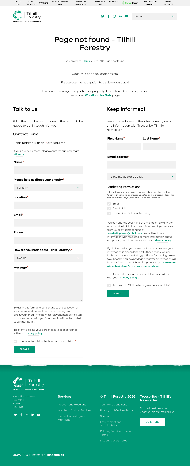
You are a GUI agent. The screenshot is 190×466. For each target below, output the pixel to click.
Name (19, 162)
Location (21, 197)
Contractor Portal (150, 3)
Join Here (152, 422)
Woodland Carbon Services (74, 410)
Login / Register (168, 3)
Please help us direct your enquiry (39, 180)
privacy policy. (162, 240)
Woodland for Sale (98, 95)
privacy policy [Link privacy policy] (33, 333)
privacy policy (128, 277)
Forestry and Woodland (72, 404)
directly (19, 154)
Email (18, 215)
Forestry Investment (81, 3)
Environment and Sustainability (110, 423)
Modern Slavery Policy (113, 440)
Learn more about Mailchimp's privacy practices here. (141, 264)
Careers (43, 3)
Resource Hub (100, 3)
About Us (18, 3)
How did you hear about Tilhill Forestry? (43, 250)
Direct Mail (119, 208)
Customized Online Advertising (131, 213)
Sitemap (105, 416)
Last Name (151, 139)
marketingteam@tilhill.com (125, 233)
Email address (118, 157)
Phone (18, 232)
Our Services (30, 3)
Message (21, 267)
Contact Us (114, 3)
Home (86, 61)
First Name (116, 139)
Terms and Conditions (113, 404)
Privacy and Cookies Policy (116, 410)
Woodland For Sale (60, 3)
